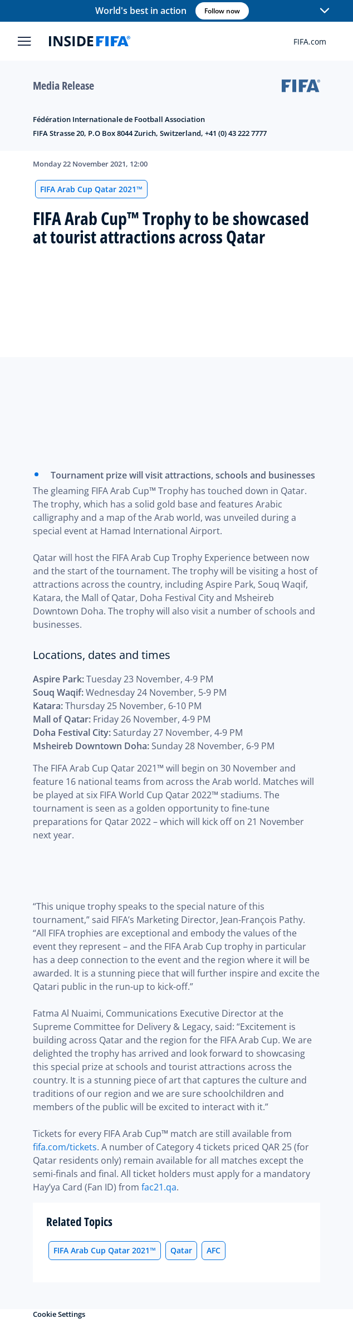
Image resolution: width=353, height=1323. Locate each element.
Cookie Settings (59, 1314)
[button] (324, 11)
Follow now (222, 11)
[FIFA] (89, 41)
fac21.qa (158, 1187)
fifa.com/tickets (65, 1147)
